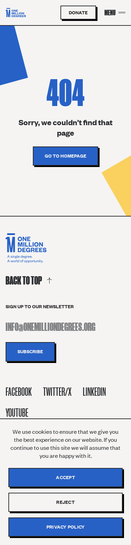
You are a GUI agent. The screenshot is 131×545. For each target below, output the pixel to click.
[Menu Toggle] (114, 12)
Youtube (17, 413)
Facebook (19, 392)
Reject (65, 502)
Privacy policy (65, 527)
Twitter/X (57, 392)
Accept (65, 477)
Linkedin (94, 392)
